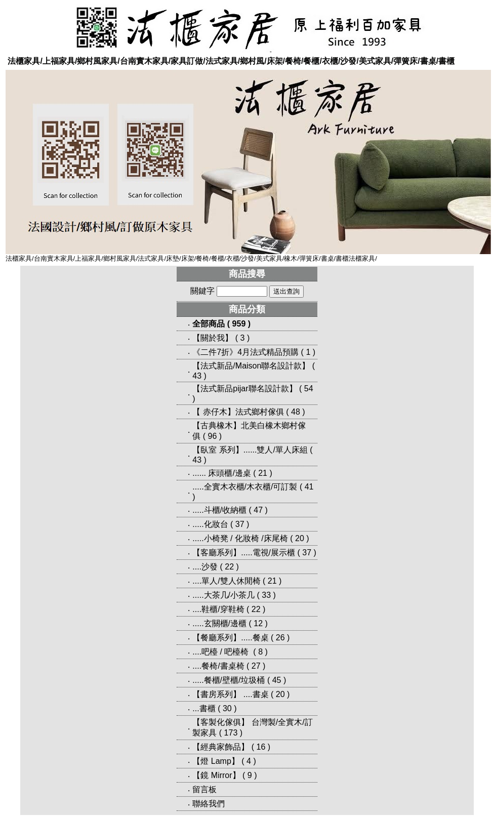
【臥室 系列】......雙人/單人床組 (250, 449)
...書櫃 (203, 708)
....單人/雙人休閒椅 (226, 581)
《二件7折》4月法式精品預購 (245, 352)
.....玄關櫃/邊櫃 (219, 623)
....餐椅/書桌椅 (218, 666)
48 (295, 411)
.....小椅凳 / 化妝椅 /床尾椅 (239, 538)
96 (212, 436)
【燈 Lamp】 (215, 761)
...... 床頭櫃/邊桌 (221, 473)
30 (227, 708)
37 (239, 524)
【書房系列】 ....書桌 (230, 694)
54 (308, 388)
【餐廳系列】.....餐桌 (230, 637)
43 (196, 376)
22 (229, 566)
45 (276, 680)
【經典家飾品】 (220, 747)
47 (258, 510)
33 (266, 595)
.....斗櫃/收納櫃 (219, 510)
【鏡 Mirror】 (216, 775)
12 (258, 623)
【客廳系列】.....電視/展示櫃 (243, 552)
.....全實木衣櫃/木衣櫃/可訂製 (244, 486)
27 (256, 666)
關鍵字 (202, 291)
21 (262, 473)
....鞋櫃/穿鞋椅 (218, 609)
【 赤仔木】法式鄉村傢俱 (237, 411)
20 (299, 538)
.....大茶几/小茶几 (223, 595)
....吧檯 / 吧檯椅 (221, 651)
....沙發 (205, 566)
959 (239, 323)
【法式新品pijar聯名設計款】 (244, 388)
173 (231, 732)
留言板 (204, 789)
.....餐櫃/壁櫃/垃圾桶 (228, 680)
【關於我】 (212, 338)
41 (309, 486)
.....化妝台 (210, 524)
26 (280, 637)
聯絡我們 (208, 803)
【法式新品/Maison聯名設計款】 (251, 365)
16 (261, 747)
